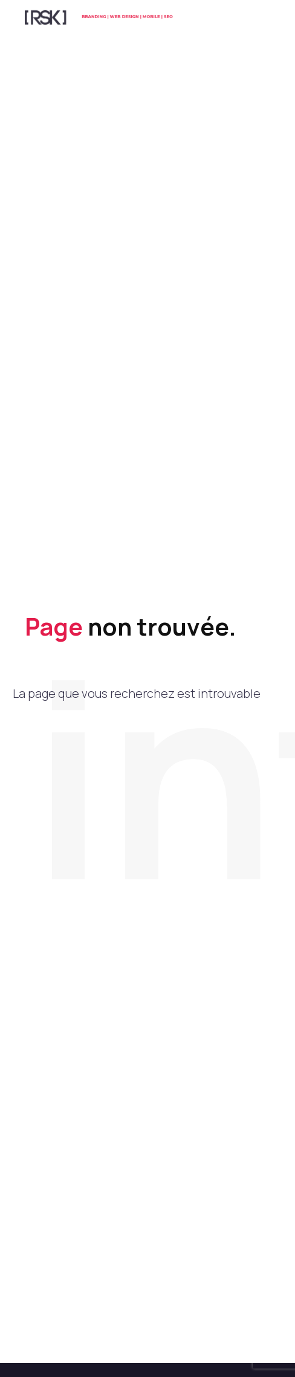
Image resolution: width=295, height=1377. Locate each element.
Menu (261, 21)
